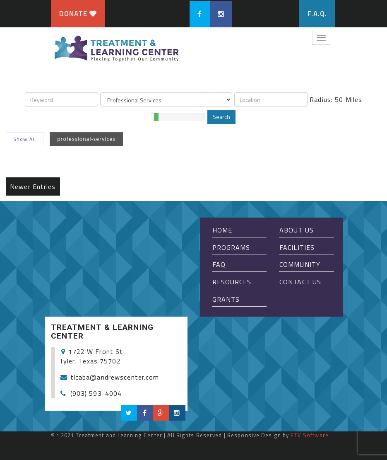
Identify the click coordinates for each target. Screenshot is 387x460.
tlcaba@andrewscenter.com (114, 377)
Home (222, 230)
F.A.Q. (317, 13)
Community (299, 264)
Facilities (297, 247)
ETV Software (309, 435)
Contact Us (300, 282)
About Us (296, 230)
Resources (232, 282)
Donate (78, 13)
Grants (226, 299)
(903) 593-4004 (96, 393)
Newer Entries (33, 186)
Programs (231, 247)
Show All (24, 139)
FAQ (219, 264)
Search (221, 116)
